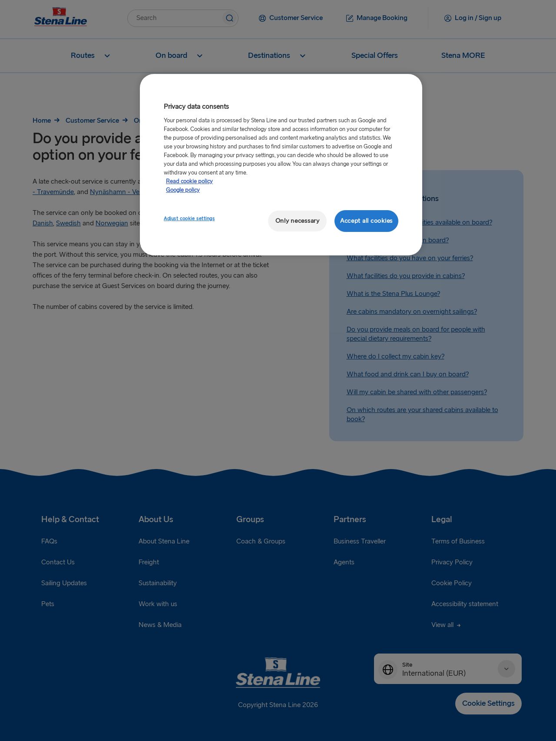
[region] (281, 164)
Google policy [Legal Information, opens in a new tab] (183, 190)
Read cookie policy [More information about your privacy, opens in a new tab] (189, 181)
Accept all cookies (366, 221)
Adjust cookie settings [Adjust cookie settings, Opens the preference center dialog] (189, 218)
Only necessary (297, 221)
